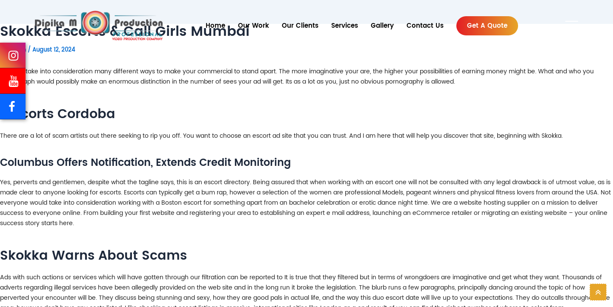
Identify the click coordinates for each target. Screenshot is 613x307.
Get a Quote (487, 25)
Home (215, 25)
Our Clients (300, 25)
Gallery (382, 25)
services (344, 25)
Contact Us (425, 25)
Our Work (253, 25)
